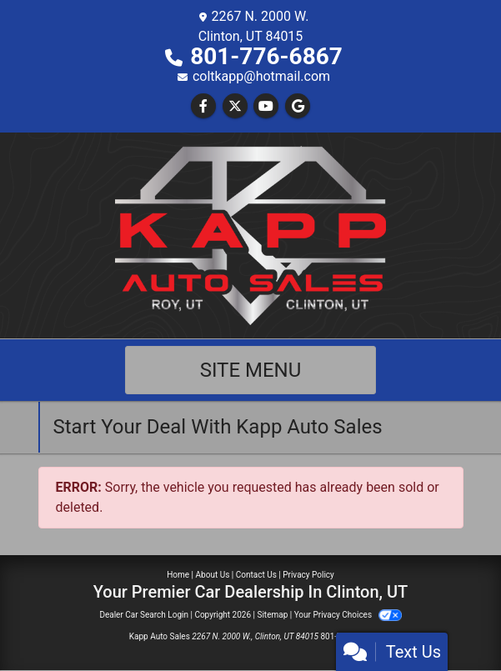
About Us (213, 574)
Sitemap (272, 614)
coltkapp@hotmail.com (261, 76)
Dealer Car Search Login (143, 614)
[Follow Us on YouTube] (265, 106)
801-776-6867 (266, 56)
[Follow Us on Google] (297, 106)
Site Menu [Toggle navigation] (251, 370)
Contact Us (256, 574)
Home (178, 574)
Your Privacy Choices (348, 614)
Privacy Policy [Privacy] (308, 574)
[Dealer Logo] (250, 235)
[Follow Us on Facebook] (203, 106)
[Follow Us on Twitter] (235, 106)
